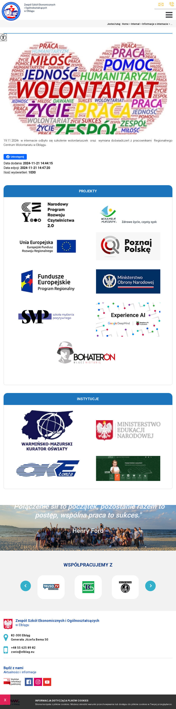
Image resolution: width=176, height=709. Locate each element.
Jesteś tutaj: (114, 24)
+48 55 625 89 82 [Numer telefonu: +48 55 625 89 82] (23, 647)
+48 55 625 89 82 (171, 4)
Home (125, 24)
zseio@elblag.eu (161, 4)
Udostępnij (15, 156)
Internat (134, 24)
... (170, 24)
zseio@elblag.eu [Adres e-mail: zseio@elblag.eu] (22, 652)
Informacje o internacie (154, 24)
